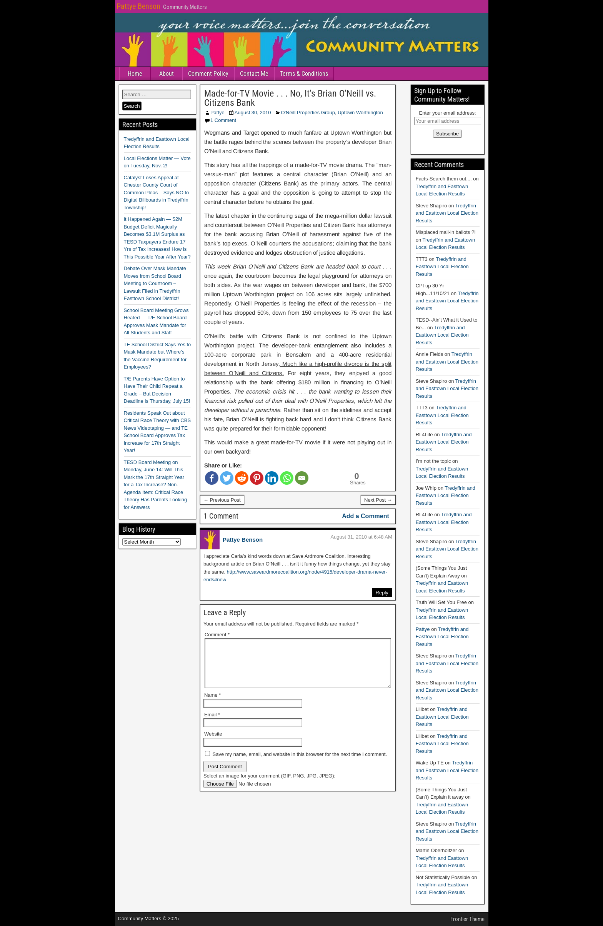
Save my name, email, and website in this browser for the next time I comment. (300, 763)
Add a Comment (365, 516)
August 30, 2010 (253, 112)
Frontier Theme (467, 919)
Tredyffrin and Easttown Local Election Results (447, 213)
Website (213, 743)
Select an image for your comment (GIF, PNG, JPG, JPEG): (269, 785)
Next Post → (378, 500)
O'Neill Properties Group (308, 112)
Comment (217, 634)
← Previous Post (222, 500)
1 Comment (223, 120)
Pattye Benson (138, 6)
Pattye (217, 112)
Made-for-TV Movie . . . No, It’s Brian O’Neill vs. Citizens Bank (290, 98)
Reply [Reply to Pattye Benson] (382, 593)
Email (212, 724)
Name (212, 704)
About (166, 73)
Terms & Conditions (304, 73)
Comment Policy (208, 73)
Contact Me (254, 73)
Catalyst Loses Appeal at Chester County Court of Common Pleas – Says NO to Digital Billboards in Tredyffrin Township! (156, 192)
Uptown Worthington (360, 112)
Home (135, 73)
